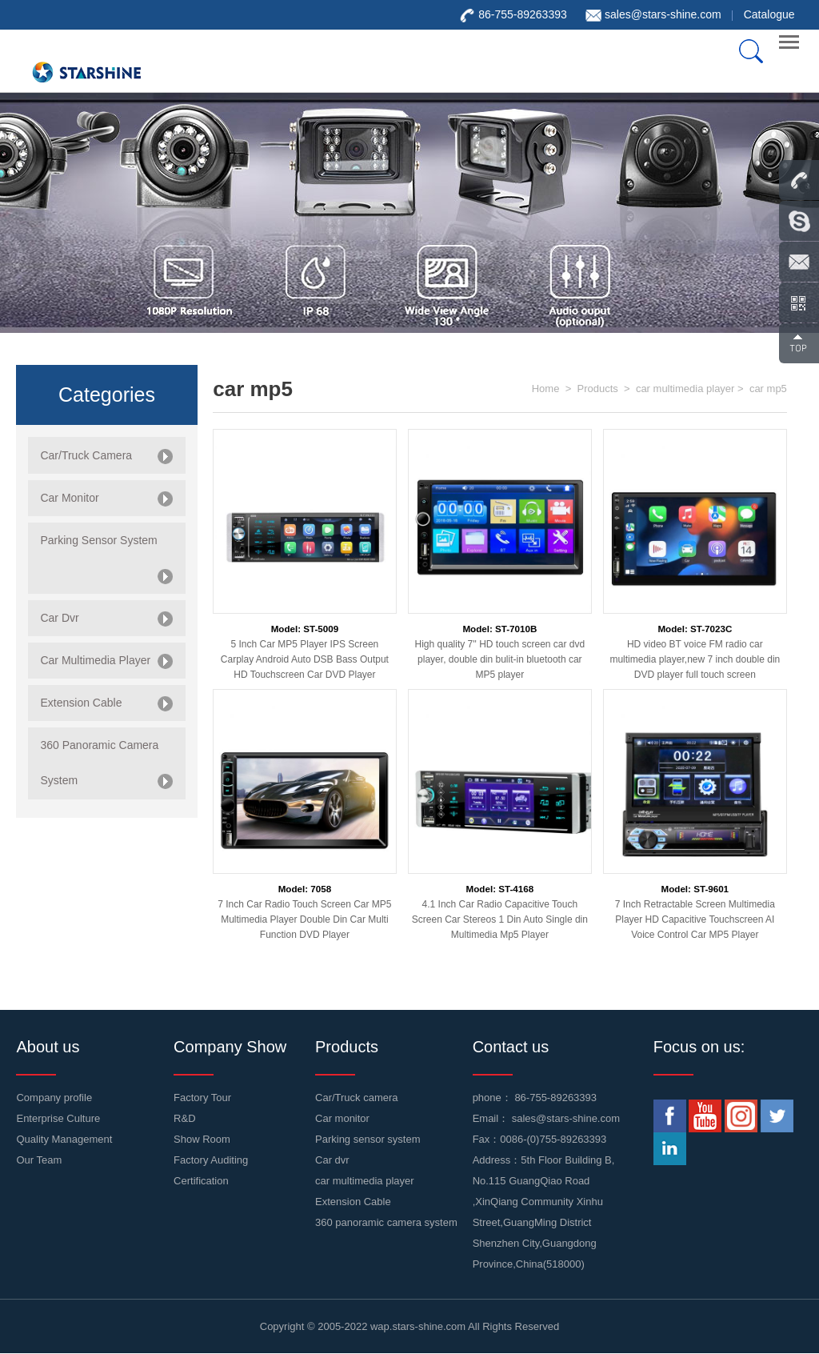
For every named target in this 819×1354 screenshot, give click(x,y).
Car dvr (332, 1160)
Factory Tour (202, 1098)
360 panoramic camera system (386, 1222)
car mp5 (768, 389)
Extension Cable (353, 1202)
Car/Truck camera (356, 1098)
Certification (201, 1181)
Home (546, 389)
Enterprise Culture (58, 1118)
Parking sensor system (368, 1139)
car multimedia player (685, 389)
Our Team (39, 1160)
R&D (184, 1118)
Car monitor (342, 1118)
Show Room (202, 1139)
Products (597, 389)
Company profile (54, 1098)
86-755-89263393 (555, 1098)
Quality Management (64, 1139)
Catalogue (769, 14)
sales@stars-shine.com (663, 14)
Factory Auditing (211, 1160)
